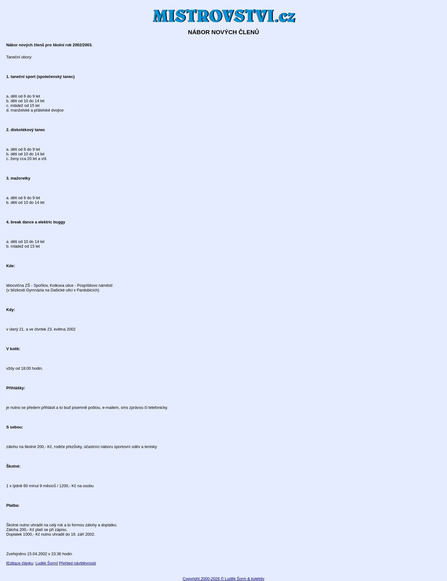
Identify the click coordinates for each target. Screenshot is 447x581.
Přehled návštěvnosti (77, 563)
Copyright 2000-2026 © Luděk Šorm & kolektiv (223, 578)
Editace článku (20, 563)
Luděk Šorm (46, 563)
